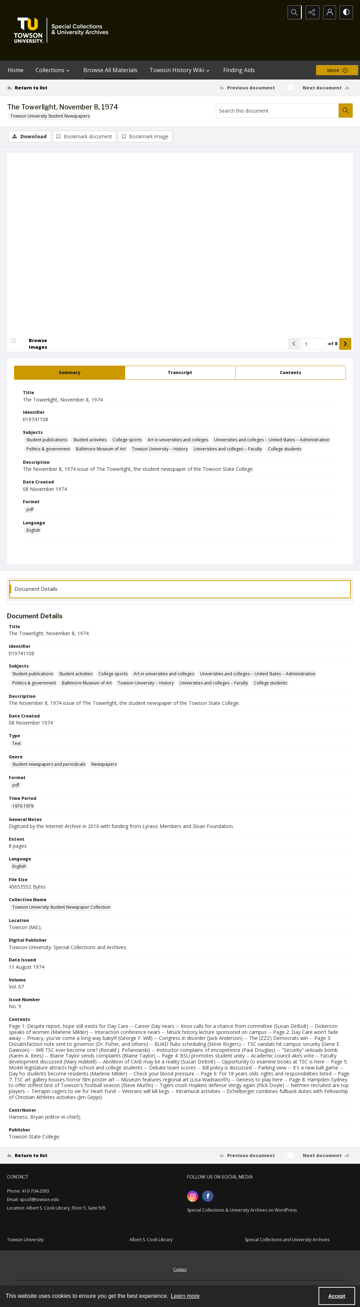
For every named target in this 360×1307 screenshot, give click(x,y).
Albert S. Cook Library (151, 1240)
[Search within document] (346, 110)
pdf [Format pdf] (29, 510)
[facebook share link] (207, 1196)
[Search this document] (277, 110)
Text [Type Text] (16, 744)
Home (16, 70)
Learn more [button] (185, 1296)
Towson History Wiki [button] (180, 70)
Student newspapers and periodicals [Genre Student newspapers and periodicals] (48, 765)
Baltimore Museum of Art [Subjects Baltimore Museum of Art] (101, 449)
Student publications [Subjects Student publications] (46, 440)
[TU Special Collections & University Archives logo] (63, 30)
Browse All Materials (110, 70)
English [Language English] (33, 530)
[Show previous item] (294, 344)
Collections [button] (53, 70)
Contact (179, 1269)
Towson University (25, 1240)
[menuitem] (179, 1269)
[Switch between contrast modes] (346, 12)
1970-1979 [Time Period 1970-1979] (22, 806)
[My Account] (328, 12)
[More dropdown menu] (337, 70)
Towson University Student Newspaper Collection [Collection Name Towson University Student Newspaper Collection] (61, 907)
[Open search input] (293, 12)
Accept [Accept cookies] (336, 1296)
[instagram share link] (192, 1196)
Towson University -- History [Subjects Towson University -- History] (160, 449)
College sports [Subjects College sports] (127, 440)
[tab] (69, 373)
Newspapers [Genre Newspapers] (104, 765)
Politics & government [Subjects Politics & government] (48, 449)
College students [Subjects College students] (284, 449)
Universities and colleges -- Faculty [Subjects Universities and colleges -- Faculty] (228, 449)
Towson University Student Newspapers (50, 116)
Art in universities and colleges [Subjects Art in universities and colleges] (178, 440)
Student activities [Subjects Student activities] (90, 440)
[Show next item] (345, 344)
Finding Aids (239, 70)
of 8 (333, 344)
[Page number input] (314, 344)
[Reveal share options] (310, 12)
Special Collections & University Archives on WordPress (242, 1210)
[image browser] (33, 344)
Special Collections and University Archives (287, 1240)
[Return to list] (54, 88)
